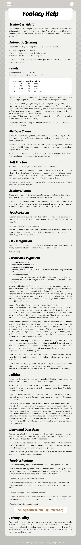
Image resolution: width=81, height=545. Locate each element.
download (29, 59)
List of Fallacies (21, 166)
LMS (41, 197)
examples (38, 452)
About (41, 543)
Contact (61, 543)
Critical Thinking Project (27, 543)
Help (54, 543)
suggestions (34, 411)
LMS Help (16, 252)
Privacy (48, 543)
